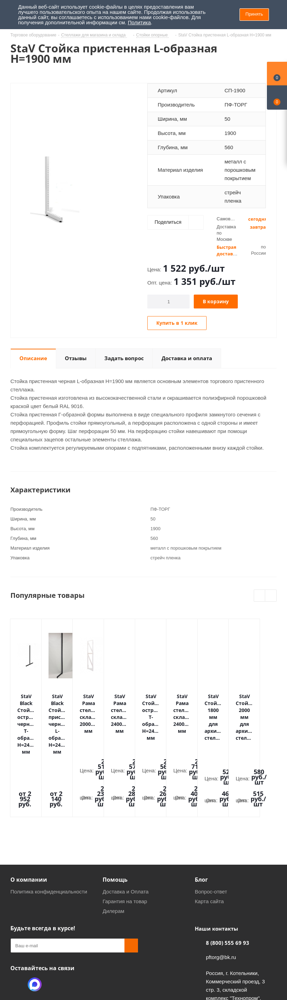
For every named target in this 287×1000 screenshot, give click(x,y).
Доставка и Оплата (126, 826)
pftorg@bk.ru (221, 891)
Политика (139, 22)
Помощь (115, 813)
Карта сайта (209, 835)
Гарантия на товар (125, 835)
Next (271, 596)
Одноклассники (17, 918)
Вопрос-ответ (211, 826)
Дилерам (113, 845)
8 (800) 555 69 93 (227, 876)
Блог (201, 813)
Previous (260, 596)
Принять (254, 14)
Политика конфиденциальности (48, 826)
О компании (28, 813)
